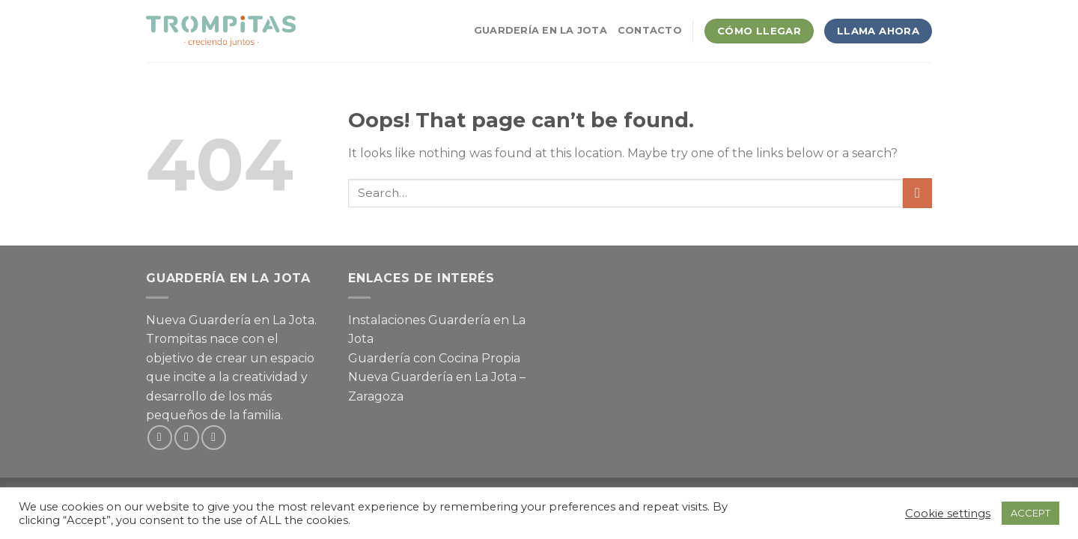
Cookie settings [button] (947, 513)
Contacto (650, 30)
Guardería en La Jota (540, 30)
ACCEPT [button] (1030, 513)
